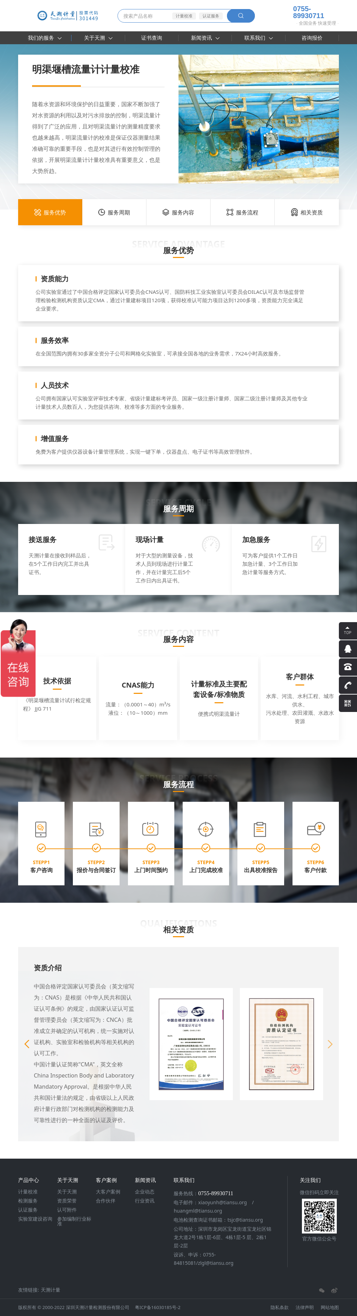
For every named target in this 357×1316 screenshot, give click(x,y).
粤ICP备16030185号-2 (158, 1307)
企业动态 (144, 1191)
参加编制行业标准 (74, 1221)
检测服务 (28, 1200)
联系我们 (258, 37)
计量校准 (184, 16)
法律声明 (305, 1307)
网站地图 (330, 1307)
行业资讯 (144, 1200)
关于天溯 (98, 37)
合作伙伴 (105, 1200)
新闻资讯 (205, 37)
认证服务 (211, 16)
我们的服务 (45, 37)
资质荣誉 (67, 1200)
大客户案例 (108, 1191)
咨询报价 (312, 37)
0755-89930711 (303, 12)
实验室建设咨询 (35, 1218)
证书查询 (151, 37)
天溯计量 (50, 1289)
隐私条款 (280, 1307)
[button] (330, 1044)
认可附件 (67, 1209)
